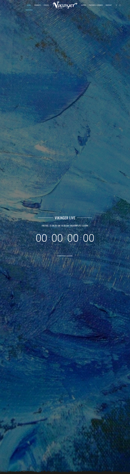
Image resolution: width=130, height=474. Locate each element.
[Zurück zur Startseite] (65, 5)
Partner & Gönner (96, 5)
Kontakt (109, 5)
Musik (83, 5)
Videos (46, 5)
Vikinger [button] (37, 5)
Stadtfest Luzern (65, 256)
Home (29, 5)
